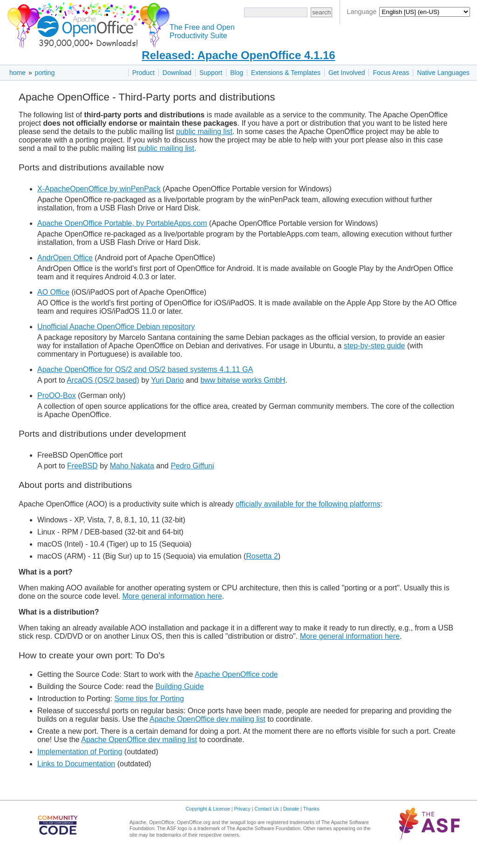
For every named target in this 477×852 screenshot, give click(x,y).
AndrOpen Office (65, 258)
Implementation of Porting (79, 752)
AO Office (53, 292)
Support (210, 72)
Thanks (311, 808)
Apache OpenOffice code (236, 674)
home (17, 72)
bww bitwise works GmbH (242, 380)
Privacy (242, 808)
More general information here (172, 596)
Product (143, 72)
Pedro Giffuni (192, 466)
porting (45, 72)
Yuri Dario (167, 380)
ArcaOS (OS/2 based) (103, 380)
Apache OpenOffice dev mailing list (208, 719)
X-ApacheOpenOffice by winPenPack (99, 189)
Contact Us (266, 808)
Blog (236, 72)
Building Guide (180, 686)
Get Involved (346, 72)
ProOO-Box (56, 395)
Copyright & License (208, 808)
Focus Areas (391, 72)
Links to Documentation (76, 764)
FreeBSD (82, 466)
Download (177, 72)
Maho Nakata (132, 466)
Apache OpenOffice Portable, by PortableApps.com (122, 223)
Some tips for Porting (149, 699)
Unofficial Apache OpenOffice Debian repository (116, 327)
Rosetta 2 (262, 556)
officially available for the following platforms (308, 504)
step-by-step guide (374, 346)
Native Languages (443, 72)
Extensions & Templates (285, 72)
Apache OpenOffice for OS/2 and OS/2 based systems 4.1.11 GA (145, 369)
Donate (291, 808)
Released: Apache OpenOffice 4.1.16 (238, 55)
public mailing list (204, 131)
